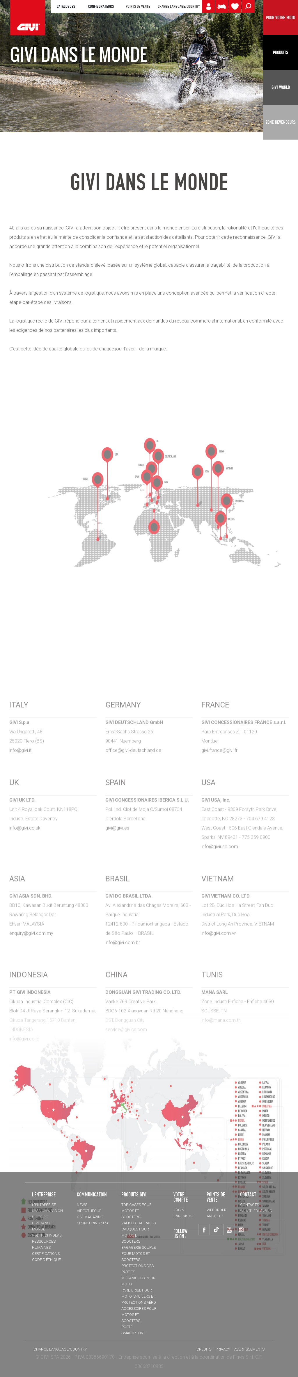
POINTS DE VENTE (138, 6)
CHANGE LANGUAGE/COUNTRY (179, 6)
